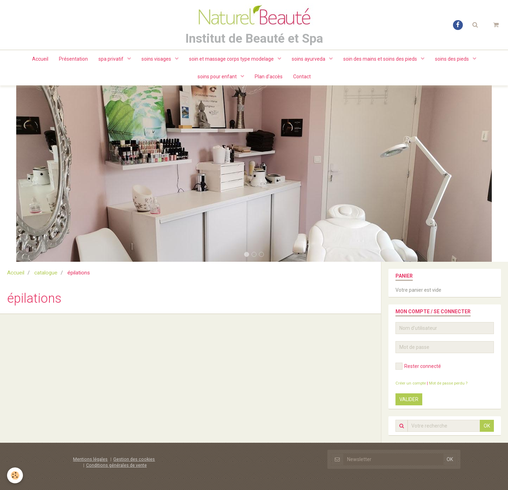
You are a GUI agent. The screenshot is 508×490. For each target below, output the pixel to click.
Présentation (73, 59)
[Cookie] (15, 475)
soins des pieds (452, 59)
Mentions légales (90, 459)
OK (487, 426)
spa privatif (111, 59)
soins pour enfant (218, 76)
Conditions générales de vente (116, 465)
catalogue (46, 273)
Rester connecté (418, 366)
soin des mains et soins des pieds (380, 59)
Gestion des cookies (134, 459)
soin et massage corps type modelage (232, 59)
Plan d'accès (269, 76)
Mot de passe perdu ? (448, 383)
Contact (302, 76)
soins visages (156, 59)
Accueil (40, 59)
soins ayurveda (309, 59)
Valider (408, 399)
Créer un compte (410, 383)
